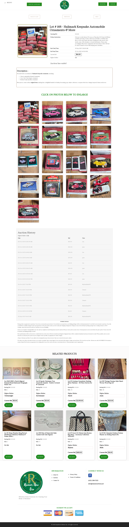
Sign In (113, 4)
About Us (55, 487)
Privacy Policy (73, 487)
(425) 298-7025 (93, 493)
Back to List (34, 16)
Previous (67, 16)
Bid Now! (8, 405)
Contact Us (56, 493)
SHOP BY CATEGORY (34, 4)
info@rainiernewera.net (96, 496)
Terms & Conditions (75, 490)
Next (96, 16)
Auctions (55, 490)
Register (102, 4)
